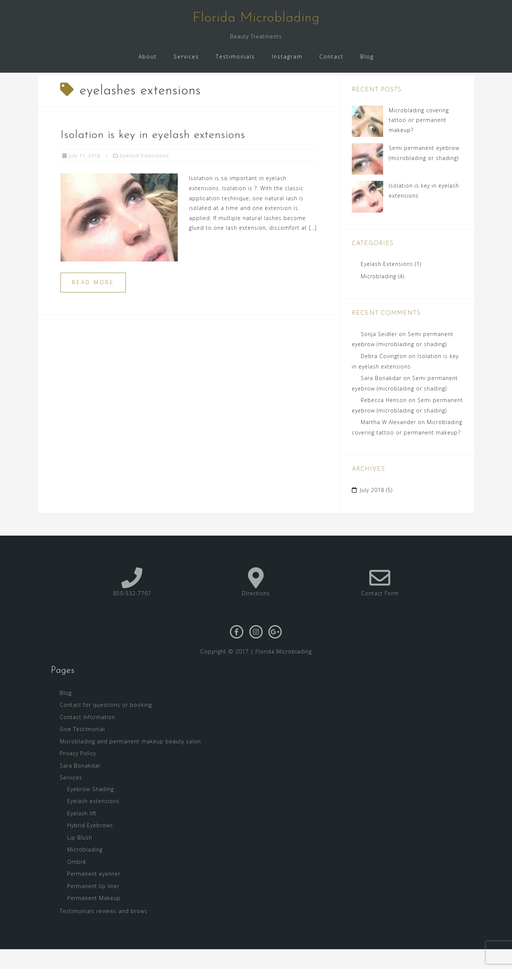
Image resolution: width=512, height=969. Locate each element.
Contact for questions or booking (106, 724)
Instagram (287, 56)
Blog (367, 56)
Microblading (378, 295)
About (148, 56)
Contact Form (380, 613)
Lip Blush (79, 856)
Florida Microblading (256, 18)
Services (186, 56)
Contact (331, 56)
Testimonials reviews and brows (104, 930)
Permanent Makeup (94, 917)
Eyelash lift (82, 832)
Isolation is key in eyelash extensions (152, 154)
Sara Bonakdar (381, 397)
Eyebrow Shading (90, 808)
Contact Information (87, 736)
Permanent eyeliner (93, 893)
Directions (256, 613)
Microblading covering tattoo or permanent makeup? (419, 139)
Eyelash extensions (93, 820)
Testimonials (235, 56)
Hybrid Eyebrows (90, 845)
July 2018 (372, 509)
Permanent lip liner (93, 905)
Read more (93, 301)
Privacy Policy (78, 773)
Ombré (76, 881)
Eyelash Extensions (144, 175)
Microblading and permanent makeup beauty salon (130, 760)
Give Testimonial (82, 748)
